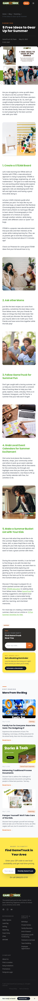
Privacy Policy (13, 989)
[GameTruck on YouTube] (12, 909)
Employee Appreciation (25, 947)
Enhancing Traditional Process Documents (17, 771)
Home (4, 14)
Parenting (17, 14)
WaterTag (5, 930)
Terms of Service (24, 989)
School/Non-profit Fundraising (27, 936)
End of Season (26, 931)
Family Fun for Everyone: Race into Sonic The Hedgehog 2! (18, 726)
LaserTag (5, 923)
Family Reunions (26, 928)
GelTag (4, 926)
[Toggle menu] (33, 3)
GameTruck (26, 591)
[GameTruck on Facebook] (3, 909)
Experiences (8, 916)
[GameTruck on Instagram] (7, 909)
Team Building (26, 943)
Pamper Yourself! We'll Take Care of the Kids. (18, 816)
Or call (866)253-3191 (19, 877)
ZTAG (4, 936)
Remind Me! (24, 998)
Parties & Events (25, 917)
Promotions (6, 969)
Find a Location (7, 962)
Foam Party (6, 933)
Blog (10, 14)
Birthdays (24, 922)
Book (26, 3)
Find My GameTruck (25, 871)
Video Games (6, 920)
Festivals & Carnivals (28, 940)
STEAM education (13, 589)
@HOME (5, 940)
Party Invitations (7, 966)
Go (29, 645)
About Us (5, 959)
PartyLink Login (7, 972)
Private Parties (26, 925)
